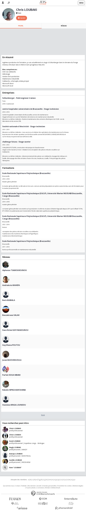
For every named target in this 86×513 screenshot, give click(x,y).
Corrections (40, 488)
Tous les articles (31, 488)
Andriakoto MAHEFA (11, 285)
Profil (20, 26)
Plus (43, 415)
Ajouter (22, 18)
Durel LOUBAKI (14, 441)
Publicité (23, 486)
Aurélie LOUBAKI (15, 460)
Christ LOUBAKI (15, 428)
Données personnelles (49, 486)
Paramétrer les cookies (65, 486)
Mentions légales (78, 486)
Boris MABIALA (8, 300)
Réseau (64, 26)
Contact (17, 486)
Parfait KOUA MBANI (11, 375)
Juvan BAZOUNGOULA (11, 360)
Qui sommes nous (8, 486)
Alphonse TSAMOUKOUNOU (14, 270)
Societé (39, 486)
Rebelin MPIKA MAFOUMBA (14, 390)
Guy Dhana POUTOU (11, 345)
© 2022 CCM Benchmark (52, 488)
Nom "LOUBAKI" (15, 467)
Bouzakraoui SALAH (10, 315)
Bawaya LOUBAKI (15, 454)
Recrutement (32, 486)
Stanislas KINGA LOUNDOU (14, 405)
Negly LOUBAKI (15, 447)
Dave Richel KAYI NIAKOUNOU (15, 330)
